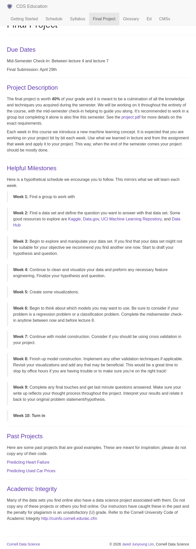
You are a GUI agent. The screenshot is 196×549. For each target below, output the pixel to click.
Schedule (54, 19)
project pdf (131, 117)
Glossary (131, 19)
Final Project (104, 19)
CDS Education (31, 6)
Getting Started (24, 19)
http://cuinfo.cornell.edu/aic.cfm (69, 518)
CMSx (164, 19)
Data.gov (91, 219)
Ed (149, 19)
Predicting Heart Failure (28, 462)
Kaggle (74, 219)
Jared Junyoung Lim (138, 544)
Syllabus (77, 19)
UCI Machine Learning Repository (131, 219)
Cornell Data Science (23, 544)
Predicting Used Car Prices (31, 471)
